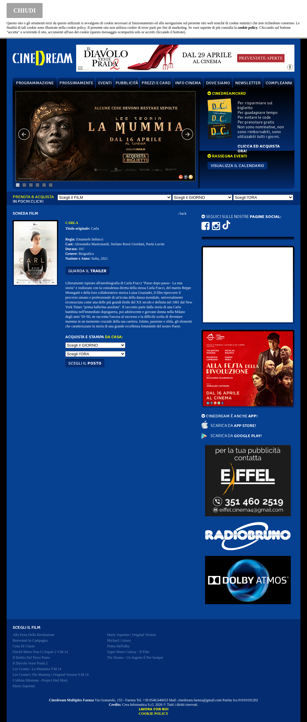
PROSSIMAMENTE (76, 82)
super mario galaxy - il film (128, 652)
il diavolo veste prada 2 (30, 663)
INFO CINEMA (188, 82)
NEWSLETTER (248, 82)
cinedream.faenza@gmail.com (200, 700)
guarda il (87, 270)
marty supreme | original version (131, 635)
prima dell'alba (118, 646)
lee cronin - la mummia (37, 669)
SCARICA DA (233, 425)
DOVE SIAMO (218, 82)
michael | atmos (119, 640)
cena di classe (24, 646)
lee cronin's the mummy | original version (50, 675)
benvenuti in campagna (30, 640)
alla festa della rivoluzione (34, 635)
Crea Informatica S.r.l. (138, 705)
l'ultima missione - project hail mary (40, 680)
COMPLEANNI (279, 82)
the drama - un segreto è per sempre (135, 657)
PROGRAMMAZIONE (35, 82)
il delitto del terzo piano (31, 657)
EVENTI (105, 82)
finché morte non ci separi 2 (40, 652)
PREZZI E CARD (156, 82)
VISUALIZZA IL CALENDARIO (237, 165)
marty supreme (24, 686)
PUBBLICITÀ (126, 82)
